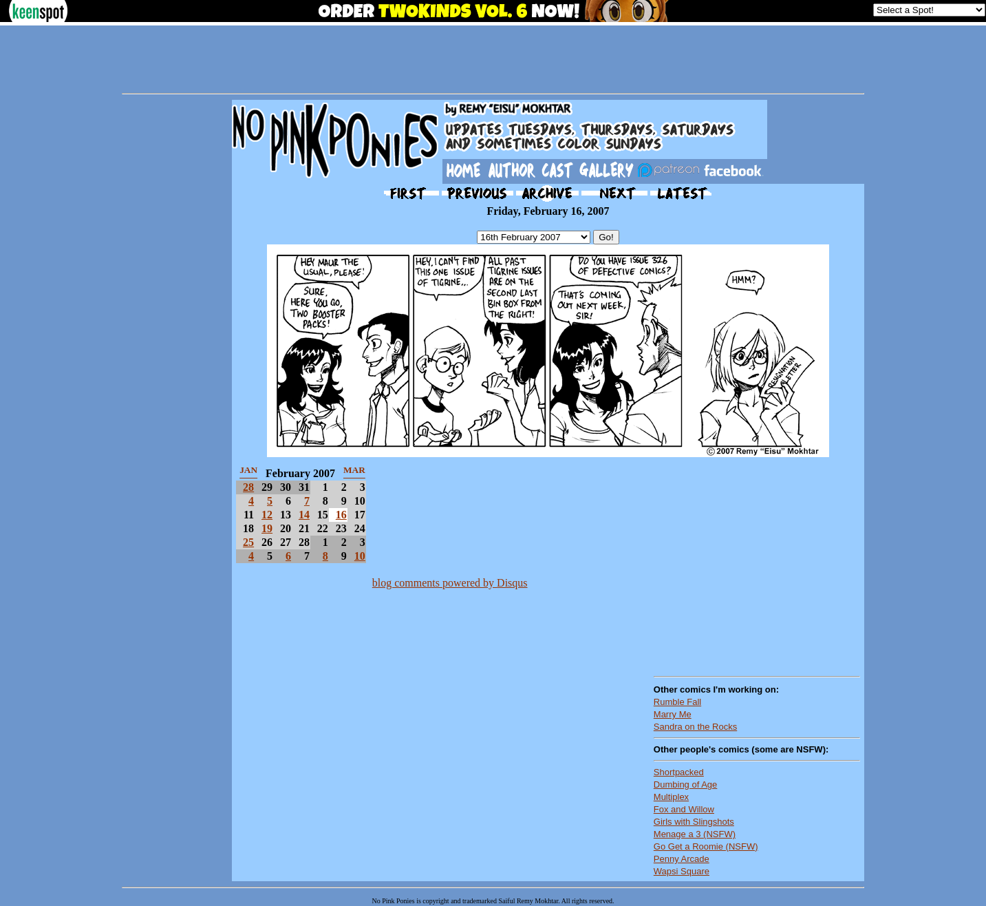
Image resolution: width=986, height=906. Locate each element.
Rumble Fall (677, 702)
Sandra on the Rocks (695, 726)
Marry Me (673, 714)
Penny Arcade (681, 859)
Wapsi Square (681, 871)
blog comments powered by (450, 583)
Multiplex (671, 797)
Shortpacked (679, 772)
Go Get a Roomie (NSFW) (706, 846)
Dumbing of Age (686, 784)
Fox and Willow (684, 809)
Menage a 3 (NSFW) (695, 834)
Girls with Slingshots (694, 822)
